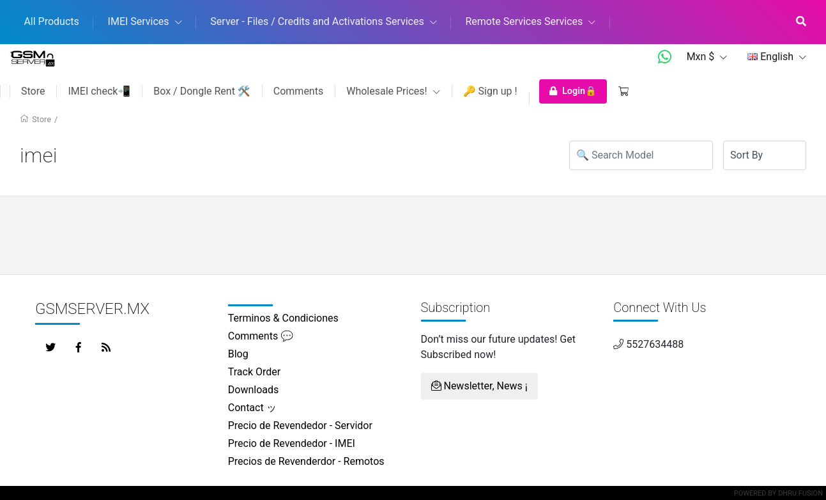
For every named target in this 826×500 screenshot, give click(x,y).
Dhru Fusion (800, 493)
